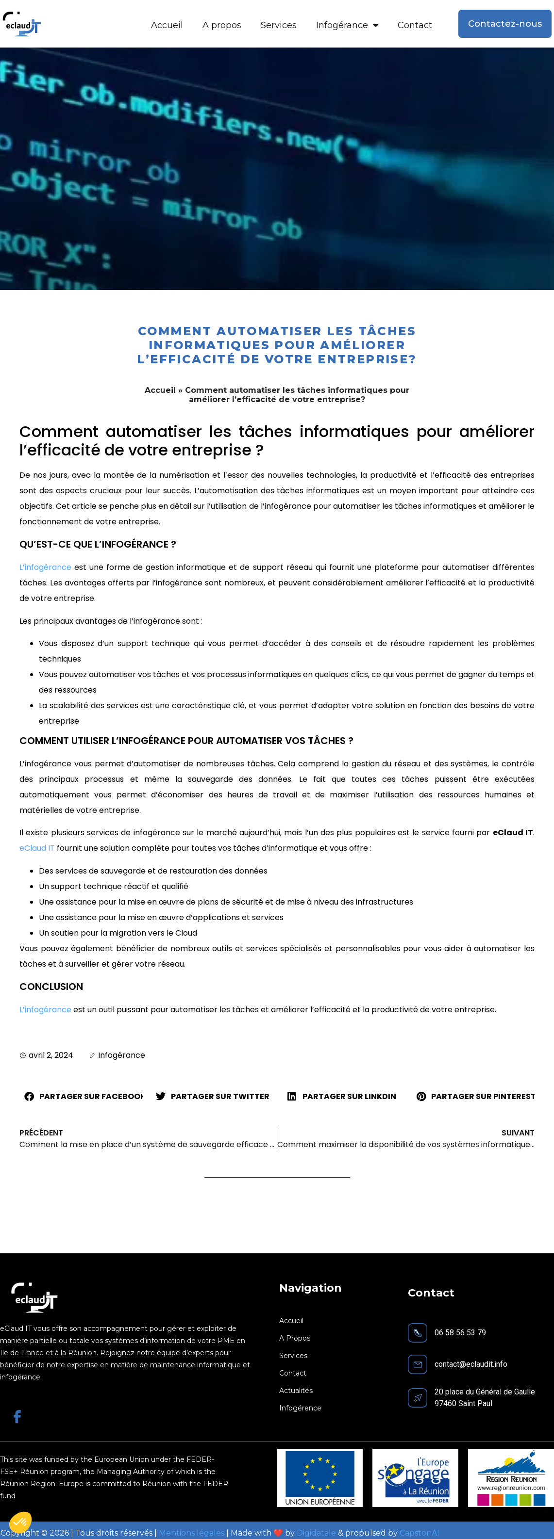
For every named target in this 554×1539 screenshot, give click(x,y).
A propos (221, 25)
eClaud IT (37, 848)
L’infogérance (45, 567)
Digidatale (316, 1533)
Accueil (167, 25)
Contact (415, 25)
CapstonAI (419, 1533)
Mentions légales (191, 1533)
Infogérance (347, 25)
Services (279, 25)
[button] (81, 1097)
